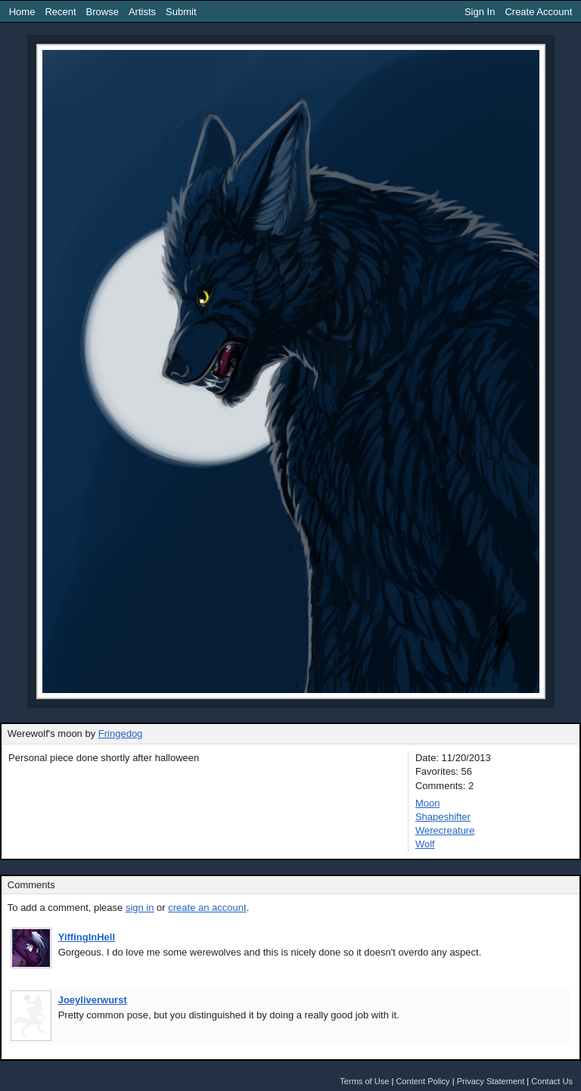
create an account (207, 907)
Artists (142, 11)
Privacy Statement (491, 1081)
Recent (60, 11)
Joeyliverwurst (92, 1000)
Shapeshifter (443, 816)
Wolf (425, 844)
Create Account (538, 11)
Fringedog (120, 733)
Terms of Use (364, 1081)
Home (22, 11)
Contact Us (552, 1081)
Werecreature (445, 830)
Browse (102, 11)
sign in (140, 907)
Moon (427, 803)
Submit (181, 11)
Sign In (479, 11)
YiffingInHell (86, 937)
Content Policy (422, 1081)
